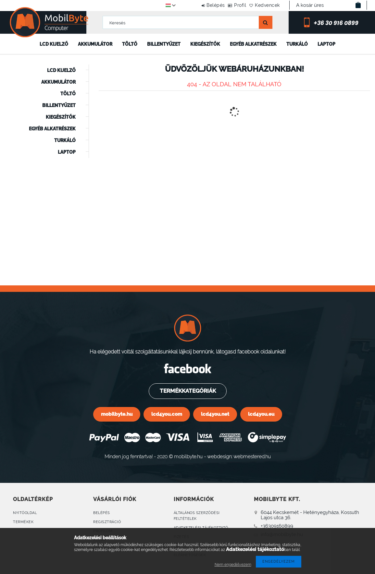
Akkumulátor (95, 44)
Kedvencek (264, 5)
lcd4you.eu (261, 414)
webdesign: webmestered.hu (239, 456)
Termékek (23, 522)
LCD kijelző (54, 44)
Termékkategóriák (187, 391)
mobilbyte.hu (116, 414)
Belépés (199, 5)
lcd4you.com (166, 414)
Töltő (129, 44)
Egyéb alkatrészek (253, 44)
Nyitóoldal (25, 513)
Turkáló (297, 44)
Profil (230, 5)
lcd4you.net (215, 414)
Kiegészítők (205, 44)
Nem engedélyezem (233, 564)
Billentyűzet (164, 44)
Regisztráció (107, 522)
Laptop (326, 44)
